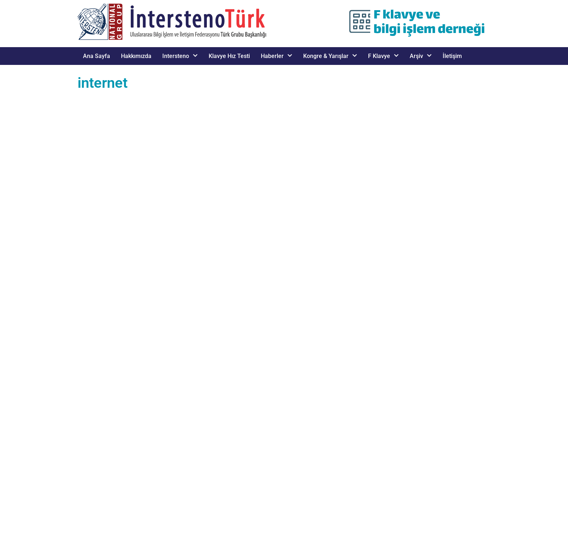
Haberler (276, 56)
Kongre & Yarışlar (330, 56)
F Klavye (383, 56)
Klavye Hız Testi (229, 56)
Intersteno (180, 56)
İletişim (452, 56)
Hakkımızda (136, 56)
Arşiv (421, 56)
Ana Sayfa (96, 56)
